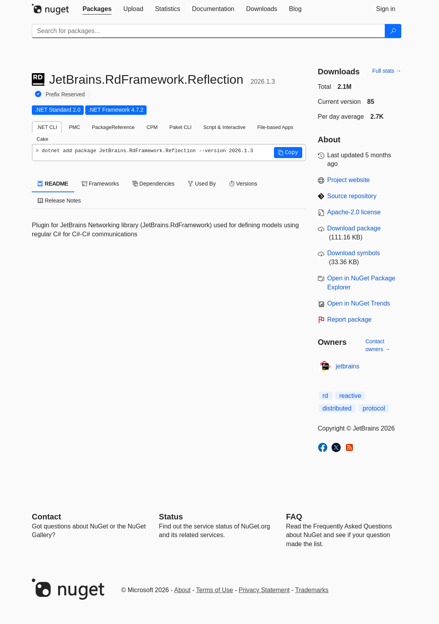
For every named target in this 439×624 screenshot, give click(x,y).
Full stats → (386, 71)
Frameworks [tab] (100, 184)
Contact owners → (378, 345)
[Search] (393, 31)
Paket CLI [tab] (180, 127)
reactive (350, 395)
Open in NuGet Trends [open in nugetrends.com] (358, 303)
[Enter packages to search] (208, 31)
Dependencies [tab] (153, 184)
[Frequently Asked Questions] (294, 516)
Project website (348, 180)
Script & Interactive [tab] (224, 127)
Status (171, 516)
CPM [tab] (152, 127)
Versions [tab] (243, 184)
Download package (354, 228)
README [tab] (53, 184)
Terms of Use (214, 590)
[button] (288, 152)
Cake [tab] (42, 139)
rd (325, 395)
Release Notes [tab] (59, 200)
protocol (374, 408)
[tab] (97, 9)
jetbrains (347, 366)
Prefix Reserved (65, 94)
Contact (46, 516)
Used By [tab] (202, 184)
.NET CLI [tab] (47, 127)
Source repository (352, 196)
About (182, 590)
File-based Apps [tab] (275, 127)
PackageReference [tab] (113, 127)
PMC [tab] (74, 127)
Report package (349, 319)
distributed (337, 408)
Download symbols (353, 253)
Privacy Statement (264, 590)
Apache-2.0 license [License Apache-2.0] (354, 212)
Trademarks (312, 590)
